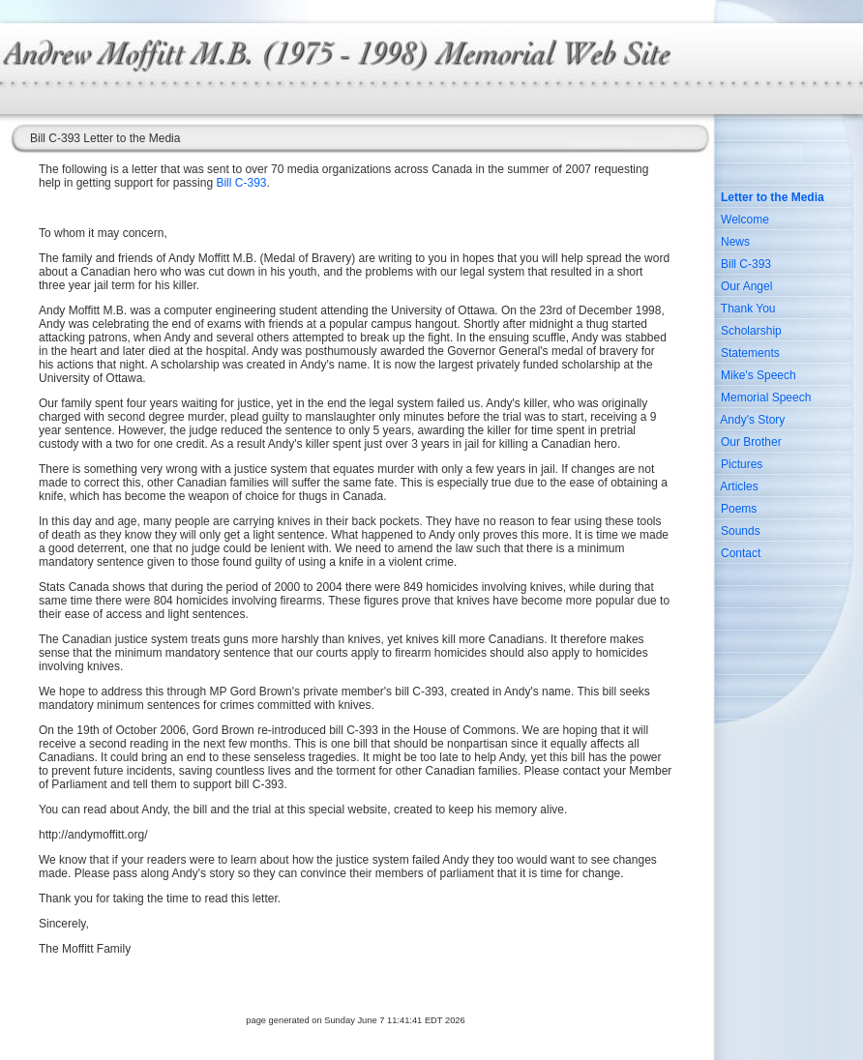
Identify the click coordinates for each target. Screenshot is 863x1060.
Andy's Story (752, 420)
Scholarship (751, 331)
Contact (740, 553)
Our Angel (746, 286)
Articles (739, 486)
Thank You (748, 308)
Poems (739, 508)
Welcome (745, 219)
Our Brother (751, 442)
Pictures (741, 464)
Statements (750, 353)
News (735, 242)
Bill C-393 (241, 183)
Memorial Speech (766, 397)
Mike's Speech (758, 375)
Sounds (740, 531)
